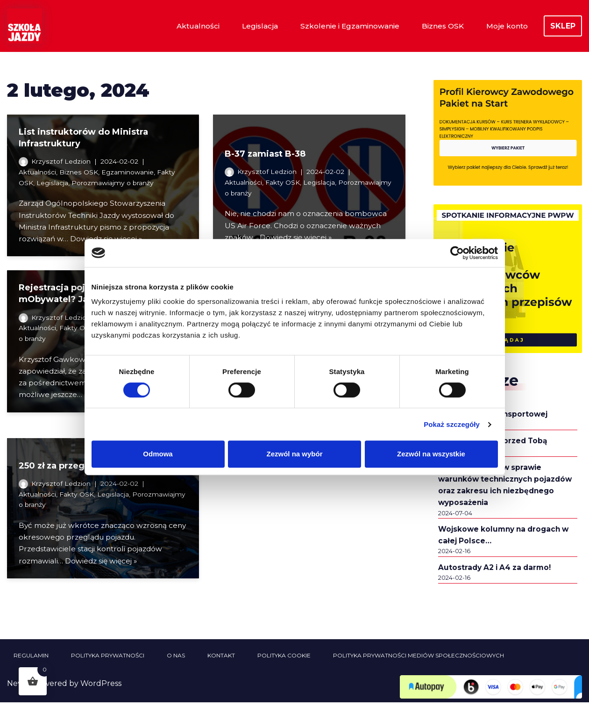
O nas (176, 667)
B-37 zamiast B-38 (265, 149)
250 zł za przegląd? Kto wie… (83, 471)
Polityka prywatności (107, 667)
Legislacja (251, 26)
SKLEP (562, 26)
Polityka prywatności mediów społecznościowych (418, 667)
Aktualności (187, 26)
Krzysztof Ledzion (61, 161)
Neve (17, 695)
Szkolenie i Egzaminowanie (343, 26)
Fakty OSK (284, 178)
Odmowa (157, 454)
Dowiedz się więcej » (298, 236)
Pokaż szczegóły (452, 424)
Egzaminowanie (131, 173)
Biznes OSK (439, 26)
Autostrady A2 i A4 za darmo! (497, 578)
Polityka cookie (284, 667)
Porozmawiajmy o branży (116, 184)
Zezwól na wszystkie (431, 454)
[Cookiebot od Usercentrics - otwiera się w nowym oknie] (457, 253)
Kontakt (221, 667)
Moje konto (506, 26)
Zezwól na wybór (294, 454)
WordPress (100, 695)
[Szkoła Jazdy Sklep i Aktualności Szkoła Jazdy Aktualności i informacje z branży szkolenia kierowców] (24, 25)
